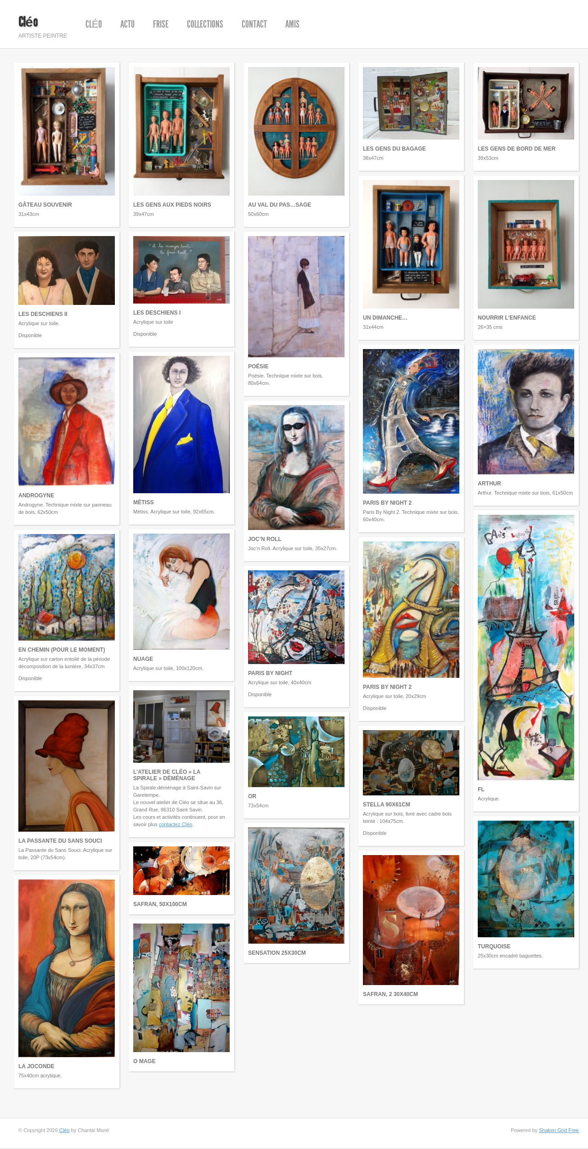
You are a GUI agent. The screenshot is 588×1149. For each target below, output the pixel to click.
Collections (205, 24)
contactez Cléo (175, 824)
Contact (254, 24)
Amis (292, 24)
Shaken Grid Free (559, 1130)
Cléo (28, 22)
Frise (161, 24)
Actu (127, 24)
